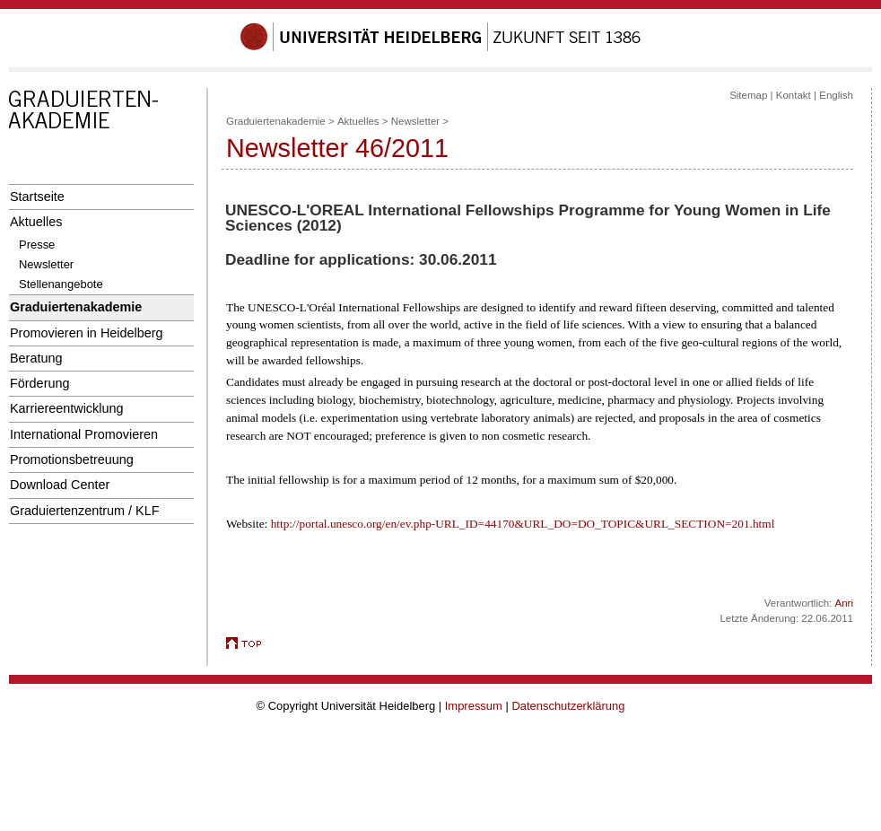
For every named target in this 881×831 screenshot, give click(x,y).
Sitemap (748, 95)
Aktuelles (36, 221)
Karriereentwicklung (67, 408)
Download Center (59, 484)
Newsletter (46, 264)
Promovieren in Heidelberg (86, 333)
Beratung (36, 358)
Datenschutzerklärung (567, 706)
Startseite (37, 196)
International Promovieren (84, 434)
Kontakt (793, 95)
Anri (844, 603)
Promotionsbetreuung (72, 459)
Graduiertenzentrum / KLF (85, 510)
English (836, 95)
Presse (37, 244)
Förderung (39, 383)
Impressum (473, 706)
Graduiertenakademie (76, 307)
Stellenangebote (61, 284)
